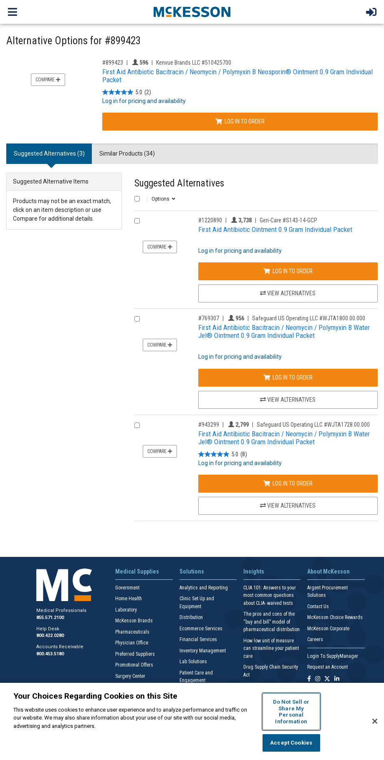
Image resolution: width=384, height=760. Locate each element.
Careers (315, 639)
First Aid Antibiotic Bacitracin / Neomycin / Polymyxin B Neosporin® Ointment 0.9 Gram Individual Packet (237, 76)
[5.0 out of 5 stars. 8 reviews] (222, 454)
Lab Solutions (193, 661)
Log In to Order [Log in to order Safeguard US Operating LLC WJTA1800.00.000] (288, 377)
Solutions (191, 571)
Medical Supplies (137, 571)
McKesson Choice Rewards (335, 617)
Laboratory (126, 610)
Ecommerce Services (200, 629)
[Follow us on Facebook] (309, 679)
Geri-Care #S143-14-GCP (288, 220)
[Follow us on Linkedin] (336, 679)
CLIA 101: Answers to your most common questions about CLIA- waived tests (269, 595)
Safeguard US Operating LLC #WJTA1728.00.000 (313, 424)
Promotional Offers (134, 665)
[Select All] (137, 198)
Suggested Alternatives (179, 183)
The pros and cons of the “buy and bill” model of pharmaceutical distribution (271, 621)
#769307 (208, 318)
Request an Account (327, 667)
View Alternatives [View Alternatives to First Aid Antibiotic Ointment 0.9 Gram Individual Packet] (288, 293)
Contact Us (318, 606)
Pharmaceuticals (132, 632)
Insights (253, 571)
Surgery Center (130, 676)
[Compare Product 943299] (137, 425)
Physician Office (131, 643)
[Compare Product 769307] (137, 319)
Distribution (191, 617)
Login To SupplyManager (332, 656)
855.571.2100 (50, 617)
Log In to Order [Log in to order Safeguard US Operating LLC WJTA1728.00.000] (288, 483)
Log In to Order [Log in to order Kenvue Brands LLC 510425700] (240, 121)
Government (127, 588)
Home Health (128, 598)
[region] (192, 721)
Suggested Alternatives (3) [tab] (49, 153)
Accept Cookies (291, 743)
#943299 (208, 424)
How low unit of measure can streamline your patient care (271, 648)
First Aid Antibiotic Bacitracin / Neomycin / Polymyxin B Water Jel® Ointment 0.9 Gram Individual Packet (284, 331)
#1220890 (210, 220)
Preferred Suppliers (135, 654)
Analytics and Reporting (203, 588)
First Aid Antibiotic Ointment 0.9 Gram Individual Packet (275, 229)
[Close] (375, 721)
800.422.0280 (50, 635)
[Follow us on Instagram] (317, 679)
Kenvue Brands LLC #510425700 (193, 62)
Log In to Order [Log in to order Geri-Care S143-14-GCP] (288, 271)
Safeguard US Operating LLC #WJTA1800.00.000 (308, 318)
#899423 (112, 62)
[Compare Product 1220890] (137, 221)
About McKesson (328, 571)
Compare (48, 80)
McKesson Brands (134, 621)
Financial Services (198, 639)
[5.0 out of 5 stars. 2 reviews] (126, 92)
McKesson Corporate (328, 629)
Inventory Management (202, 651)
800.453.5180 (50, 654)
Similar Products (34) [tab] (127, 153)
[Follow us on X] (327, 679)
